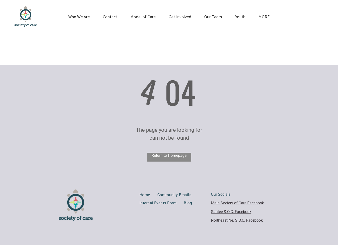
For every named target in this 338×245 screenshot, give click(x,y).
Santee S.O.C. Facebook (231, 211)
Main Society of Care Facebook (237, 203)
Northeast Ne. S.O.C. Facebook (237, 220)
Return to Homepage (169, 155)
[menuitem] (145, 195)
